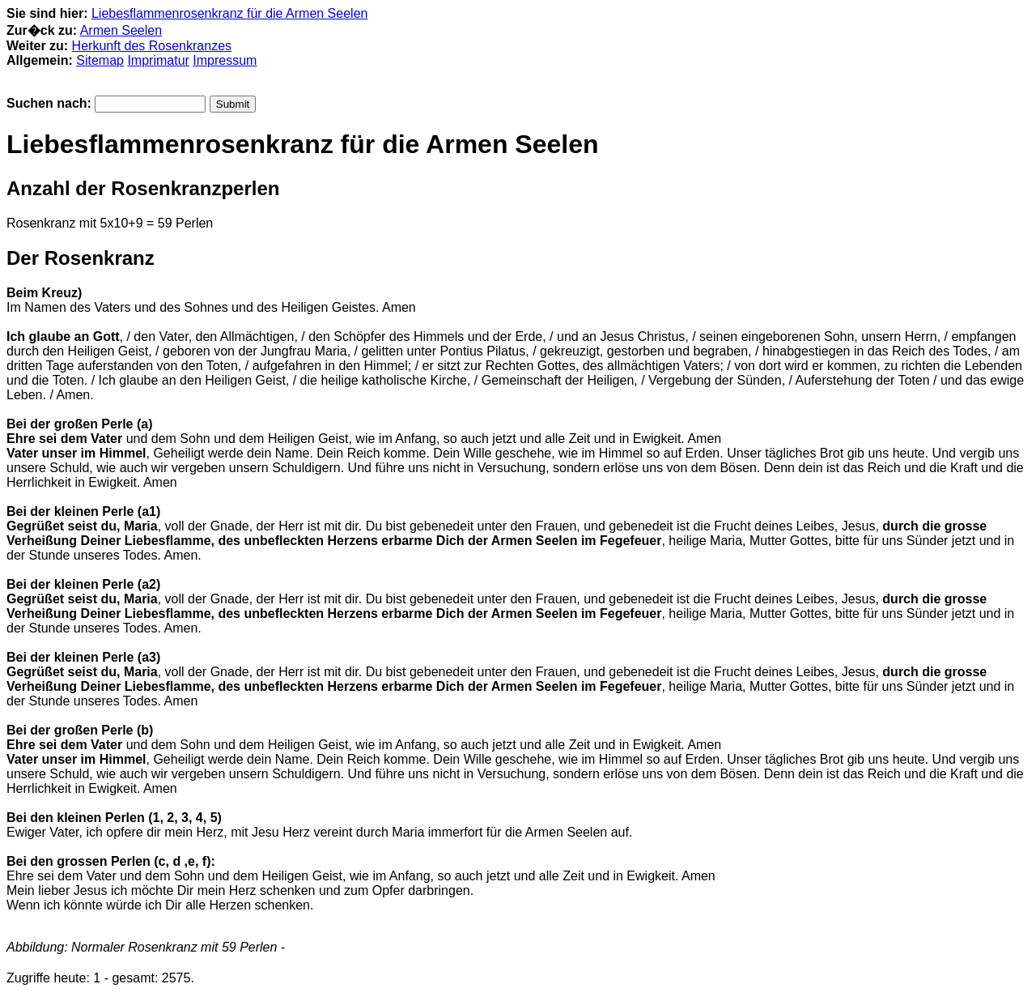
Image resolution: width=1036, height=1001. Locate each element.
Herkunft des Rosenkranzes (151, 46)
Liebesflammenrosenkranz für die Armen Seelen (229, 13)
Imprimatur (158, 60)
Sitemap (100, 60)
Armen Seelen (121, 30)
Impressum (225, 60)
